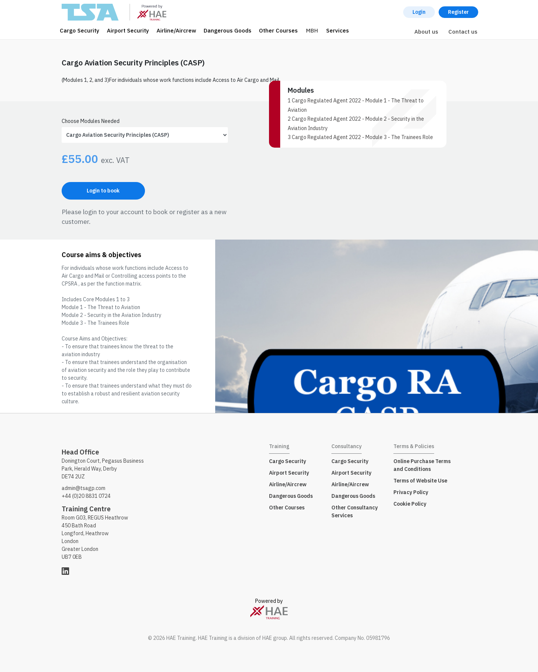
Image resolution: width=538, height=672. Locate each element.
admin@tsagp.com (83, 488)
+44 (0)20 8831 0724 (86, 496)
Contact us (462, 31)
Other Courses (278, 30)
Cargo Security (79, 30)
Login (419, 12)
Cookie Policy (409, 503)
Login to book (103, 190)
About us (426, 31)
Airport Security (128, 30)
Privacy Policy (410, 492)
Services (337, 30)
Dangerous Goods (227, 30)
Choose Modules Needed (91, 121)
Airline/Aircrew (176, 30)
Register (458, 12)
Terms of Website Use (420, 480)
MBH (312, 30)
